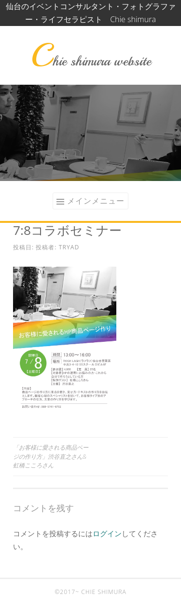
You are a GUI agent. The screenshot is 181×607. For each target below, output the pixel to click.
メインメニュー (96, 200)
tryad (69, 247)
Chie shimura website (90, 61)
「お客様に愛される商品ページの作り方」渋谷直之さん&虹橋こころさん (50, 456)
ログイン (107, 533)
